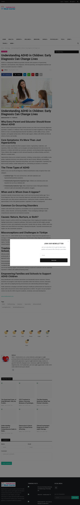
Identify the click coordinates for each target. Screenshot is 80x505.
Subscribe (53, 260)
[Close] (68, 241)
